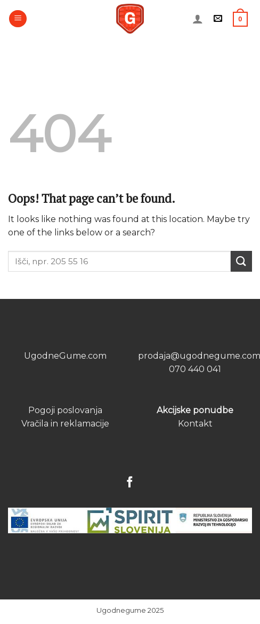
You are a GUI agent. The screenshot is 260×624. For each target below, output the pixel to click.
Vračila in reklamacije (65, 423)
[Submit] (241, 261)
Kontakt (195, 423)
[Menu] (18, 19)
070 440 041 (195, 369)
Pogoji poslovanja (65, 410)
